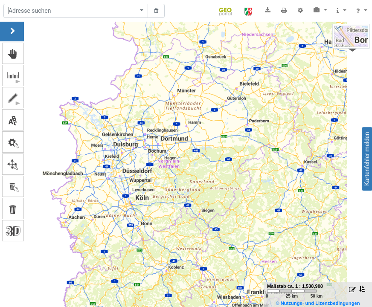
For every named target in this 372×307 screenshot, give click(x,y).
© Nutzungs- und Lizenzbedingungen (318, 303)
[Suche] (69, 11)
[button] (320, 10)
